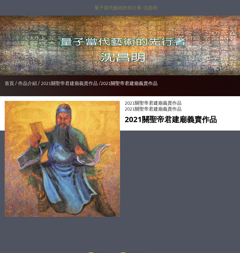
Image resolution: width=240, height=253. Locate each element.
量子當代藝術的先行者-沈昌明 (126, 8)
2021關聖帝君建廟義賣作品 (69, 83)
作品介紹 (28, 83)
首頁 (9, 83)
